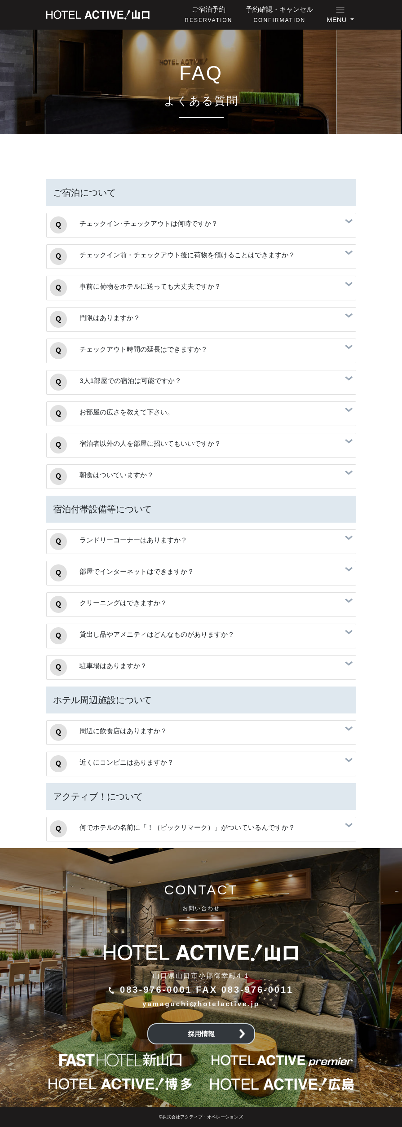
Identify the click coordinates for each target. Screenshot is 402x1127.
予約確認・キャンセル (279, 14)
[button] (340, 14)
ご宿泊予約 (208, 14)
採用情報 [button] (216, 1034)
